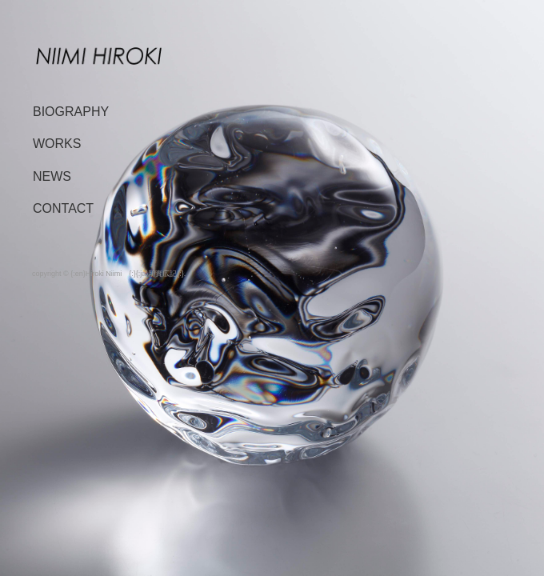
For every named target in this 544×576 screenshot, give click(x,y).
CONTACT (63, 208)
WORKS (57, 143)
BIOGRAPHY (71, 111)
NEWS (52, 176)
